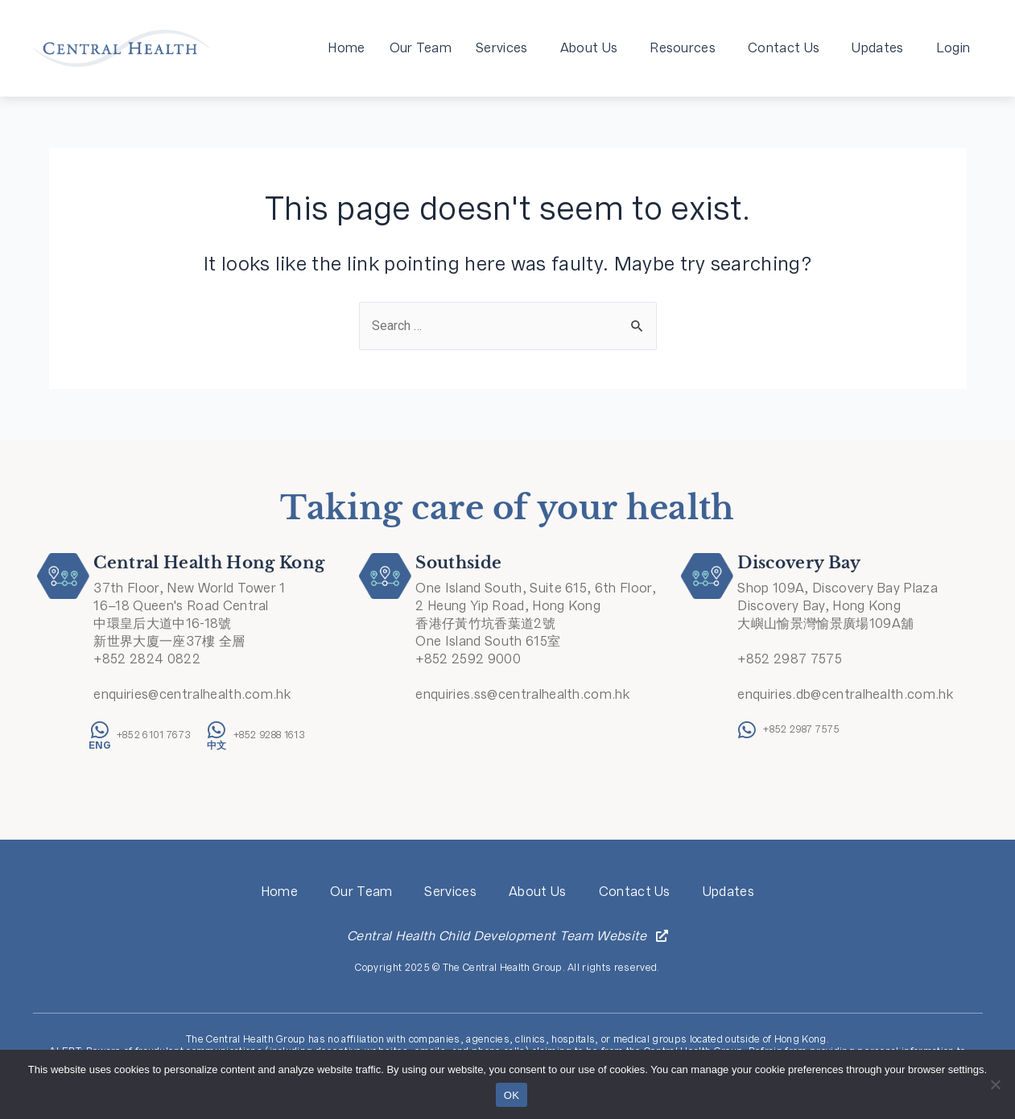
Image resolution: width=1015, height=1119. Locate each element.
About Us (593, 47)
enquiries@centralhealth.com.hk (192, 694)
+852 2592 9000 (467, 658)
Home (346, 47)
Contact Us (787, 47)
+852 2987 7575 (789, 658)
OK (511, 1095)
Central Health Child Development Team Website (496, 935)
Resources (687, 47)
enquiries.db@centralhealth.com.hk (845, 694)
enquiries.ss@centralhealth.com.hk (522, 694)
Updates (881, 47)
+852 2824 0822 (146, 658)
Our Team (421, 47)
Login (953, 47)
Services (506, 47)
